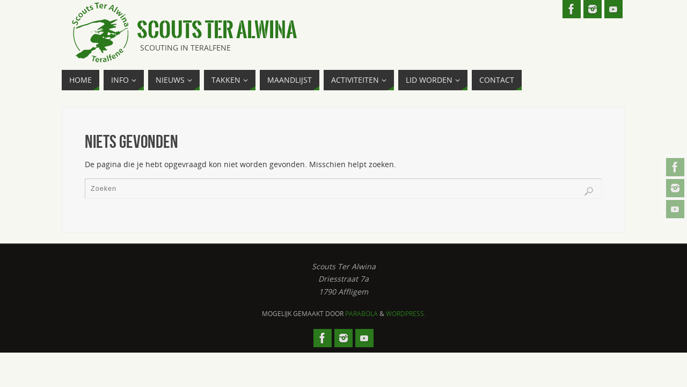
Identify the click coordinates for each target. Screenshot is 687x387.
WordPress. (406, 313)
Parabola (361, 313)
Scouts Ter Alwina (217, 30)
